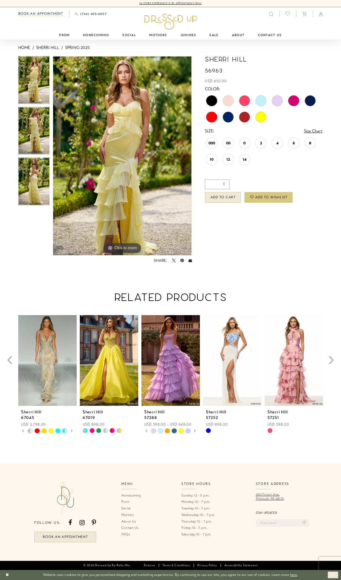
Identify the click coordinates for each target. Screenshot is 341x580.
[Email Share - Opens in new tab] (190, 260)
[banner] (170, 22)
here (293, 574)
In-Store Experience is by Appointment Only (170, 3)
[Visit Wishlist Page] (287, 14)
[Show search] (271, 13)
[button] (304, 13)
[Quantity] (217, 184)
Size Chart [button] (313, 131)
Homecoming (131, 495)
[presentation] (47, 360)
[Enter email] (282, 523)
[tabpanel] (34, 81)
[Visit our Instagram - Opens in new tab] (82, 523)
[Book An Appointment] (40, 14)
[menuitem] (40, 14)
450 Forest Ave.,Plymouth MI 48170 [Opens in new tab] (270, 496)
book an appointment (65, 537)
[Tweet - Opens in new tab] (174, 260)
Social (125, 508)
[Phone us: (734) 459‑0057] (90, 13)
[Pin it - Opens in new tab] (182, 260)
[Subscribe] (304, 523)
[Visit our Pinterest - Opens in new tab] (94, 523)
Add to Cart (223, 197)
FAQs (125, 534)
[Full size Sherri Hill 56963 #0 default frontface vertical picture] (122, 155)
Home (24, 47)
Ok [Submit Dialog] (333, 575)
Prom (125, 502)
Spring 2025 (77, 47)
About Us (128, 521)
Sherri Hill (47, 47)
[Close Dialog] (7, 575)
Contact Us (130, 528)
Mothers (127, 515)
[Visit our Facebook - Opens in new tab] (70, 523)
